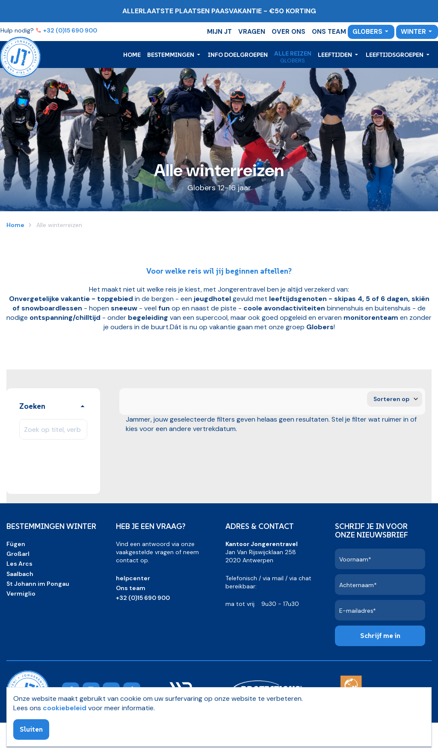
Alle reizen (292, 53)
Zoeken (32, 406)
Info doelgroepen (238, 55)
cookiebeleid (64, 707)
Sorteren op (391, 399)
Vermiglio (21, 593)
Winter (413, 31)
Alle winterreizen (58, 225)
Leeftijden (335, 55)
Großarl (18, 554)
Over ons (288, 31)
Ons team (329, 31)
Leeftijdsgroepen (395, 55)
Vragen (251, 31)
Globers (367, 31)
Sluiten (31, 729)
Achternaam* (358, 585)
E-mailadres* (357, 610)
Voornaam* (355, 559)
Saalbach (19, 574)
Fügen (15, 544)
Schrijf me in (380, 635)
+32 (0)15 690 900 (70, 30)
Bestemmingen (171, 55)
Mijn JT (219, 31)
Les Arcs (19, 563)
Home (132, 55)
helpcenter (133, 578)
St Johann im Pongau (37, 584)
